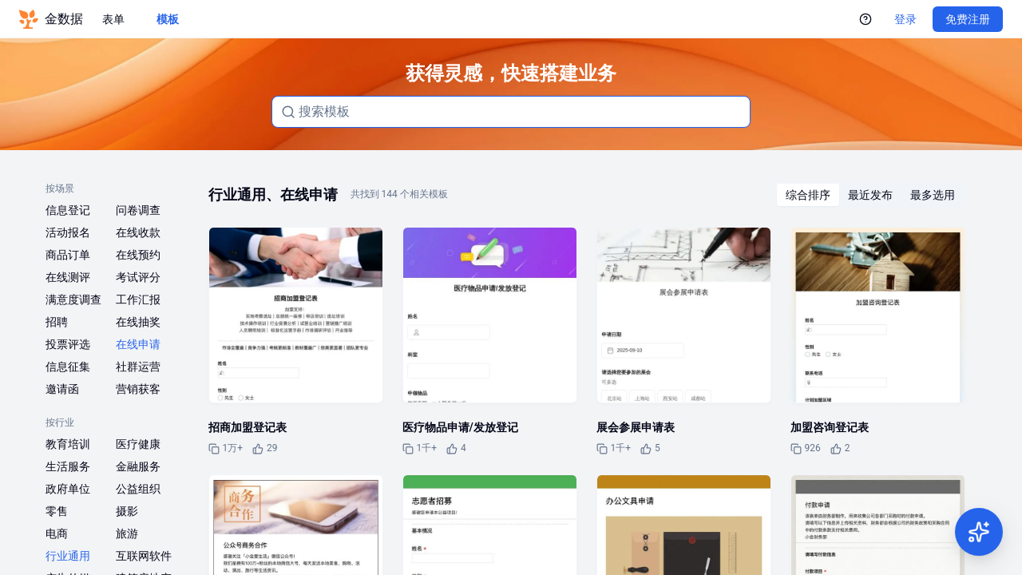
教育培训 (68, 444)
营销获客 (138, 389)
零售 (57, 511)
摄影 (127, 511)
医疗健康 (138, 444)
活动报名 (68, 232)
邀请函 (62, 389)
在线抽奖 (138, 321)
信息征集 (68, 366)
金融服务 (138, 466)
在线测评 (68, 277)
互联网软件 (144, 555)
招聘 (57, 321)
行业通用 (68, 555)
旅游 (127, 533)
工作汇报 (138, 299)
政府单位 (68, 488)
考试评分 (138, 277)
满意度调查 (73, 299)
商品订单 (68, 254)
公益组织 (138, 488)
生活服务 (68, 466)
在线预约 (138, 254)
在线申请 (138, 344)
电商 (57, 533)
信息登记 (68, 210)
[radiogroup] (870, 195)
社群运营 (138, 366)
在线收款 (138, 232)
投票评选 (68, 344)
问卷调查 (138, 210)
